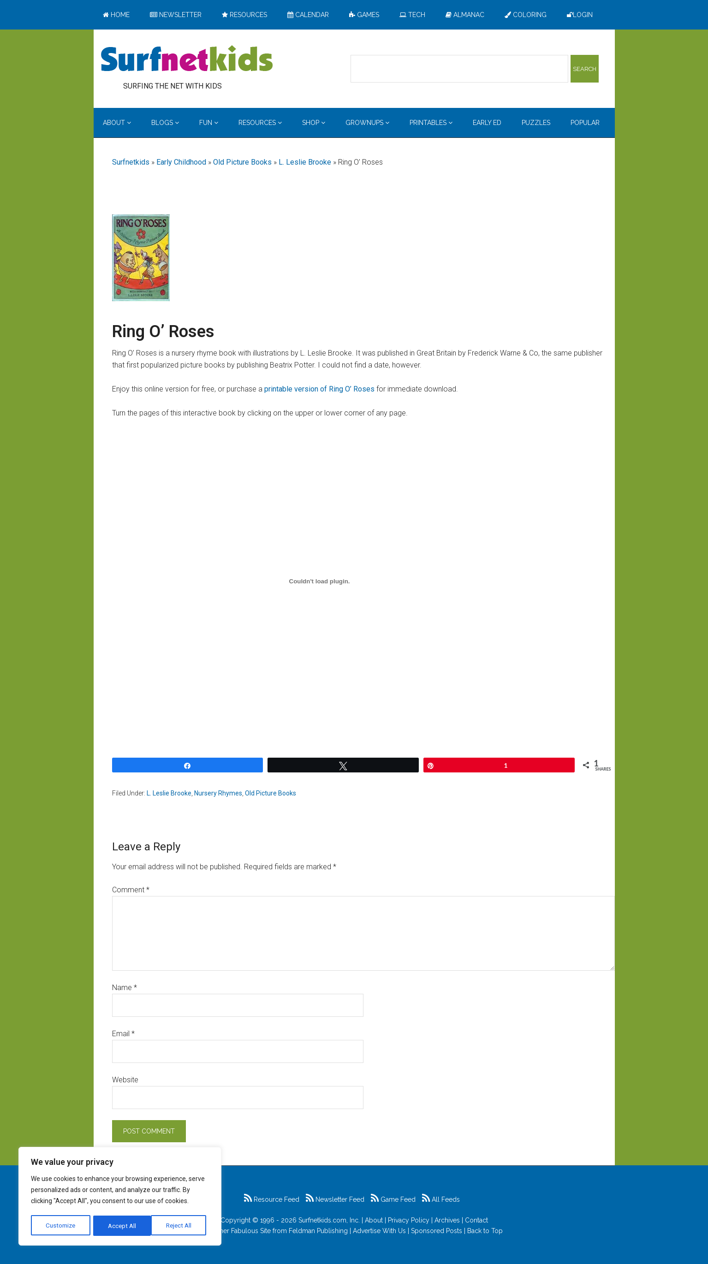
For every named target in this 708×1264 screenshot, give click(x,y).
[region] (119, 1197)
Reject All (121, 1225)
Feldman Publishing (318, 1230)
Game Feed (393, 1199)
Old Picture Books (242, 162)
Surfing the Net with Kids (186, 59)
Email (123, 1033)
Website (125, 1079)
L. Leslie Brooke (305, 162)
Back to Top (485, 1230)
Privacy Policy (408, 1220)
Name (124, 987)
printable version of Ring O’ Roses (319, 389)
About (374, 1220)
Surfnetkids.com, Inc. (329, 1220)
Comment (130, 889)
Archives (447, 1220)
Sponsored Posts (436, 1230)
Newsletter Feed (335, 1199)
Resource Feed (271, 1199)
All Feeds (441, 1199)
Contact (476, 1220)
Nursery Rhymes (218, 793)
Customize (61, 1225)
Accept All (180, 1225)
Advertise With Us (379, 1230)
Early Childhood (181, 162)
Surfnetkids (130, 162)
